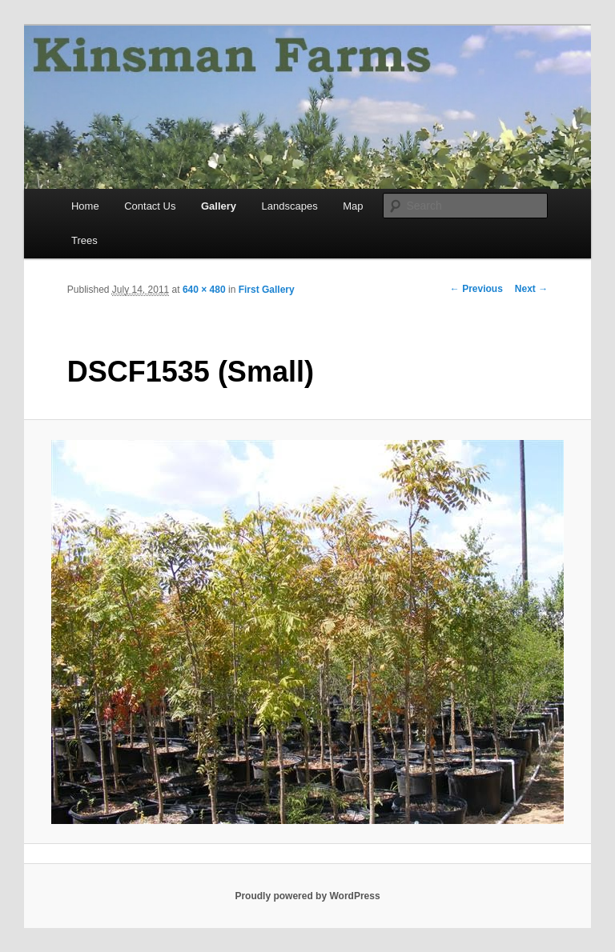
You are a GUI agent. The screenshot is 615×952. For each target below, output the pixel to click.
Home (85, 206)
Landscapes (290, 206)
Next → (531, 288)
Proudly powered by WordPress (307, 896)
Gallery (218, 206)
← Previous (476, 288)
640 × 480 (204, 289)
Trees (84, 240)
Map (353, 206)
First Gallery (267, 289)
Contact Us (149, 206)
